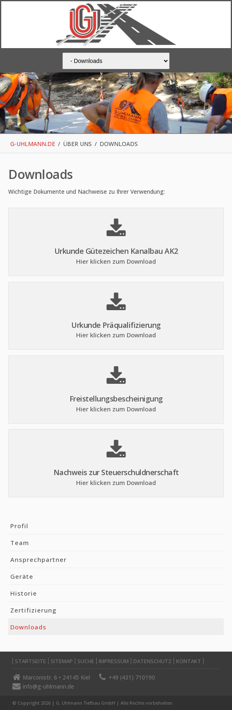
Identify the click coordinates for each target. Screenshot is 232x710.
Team (19, 542)
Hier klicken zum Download (116, 261)
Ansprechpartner (38, 559)
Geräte (21, 576)
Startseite (30, 661)
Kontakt (188, 661)
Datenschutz (152, 661)
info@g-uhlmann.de (48, 686)
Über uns (77, 144)
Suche (85, 661)
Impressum (114, 661)
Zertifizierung (33, 610)
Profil (19, 526)
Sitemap (62, 661)
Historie (23, 593)
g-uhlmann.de (32, 144)
